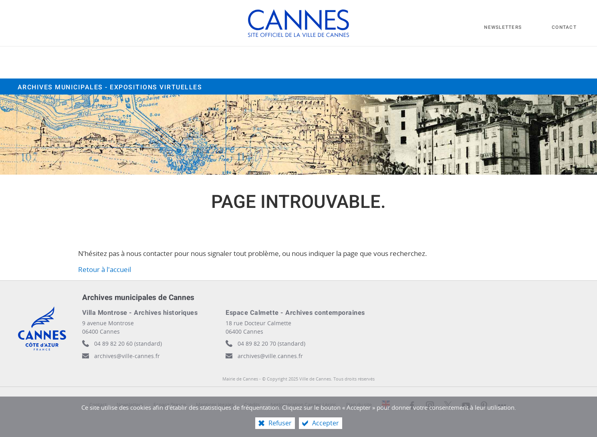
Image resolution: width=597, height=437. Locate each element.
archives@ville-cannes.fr (127, 356)
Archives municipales (110, 87)
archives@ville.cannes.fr (270, 356)
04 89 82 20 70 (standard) (271, 343)
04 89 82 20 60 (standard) (128, 343)
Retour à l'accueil (104, 269)
